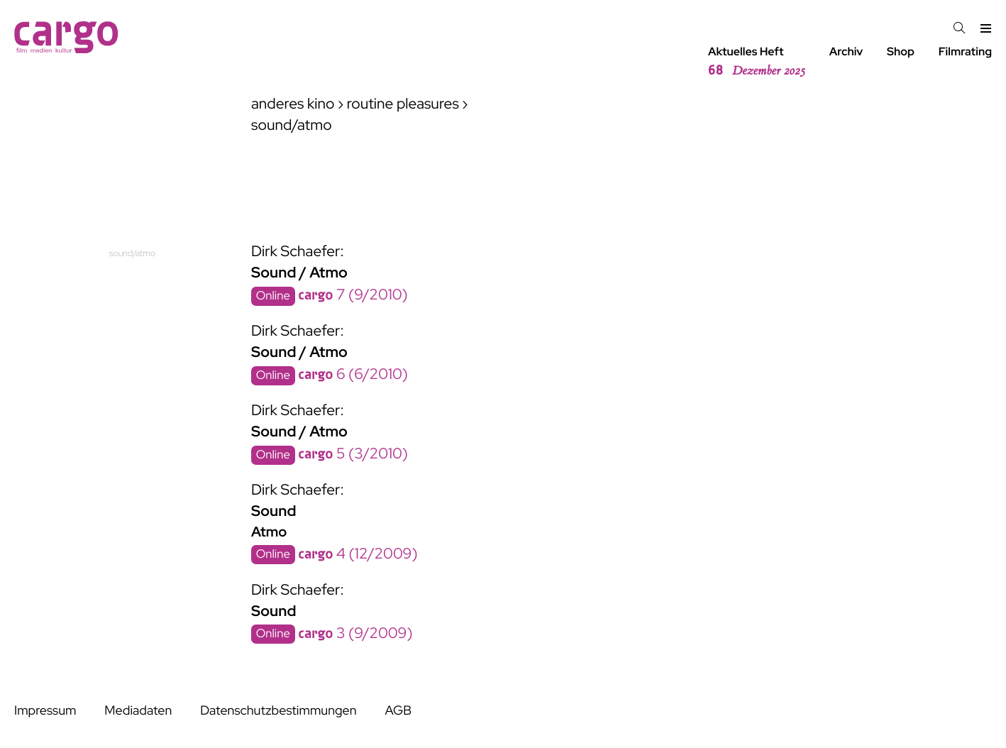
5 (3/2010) (353, 453)
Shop (900, 51)
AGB (398, 711)
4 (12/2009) (357, 553)
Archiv (846, 51)
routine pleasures (403, 104)
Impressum (45, 711)
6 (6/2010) (353, 374)
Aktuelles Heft (756, 61)
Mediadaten (138, 711)
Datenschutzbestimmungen (278, 711)
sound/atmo (132, 253)
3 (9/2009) (355, 633)
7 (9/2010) (353, 294)
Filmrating (965, 51)
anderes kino (293, 104)
